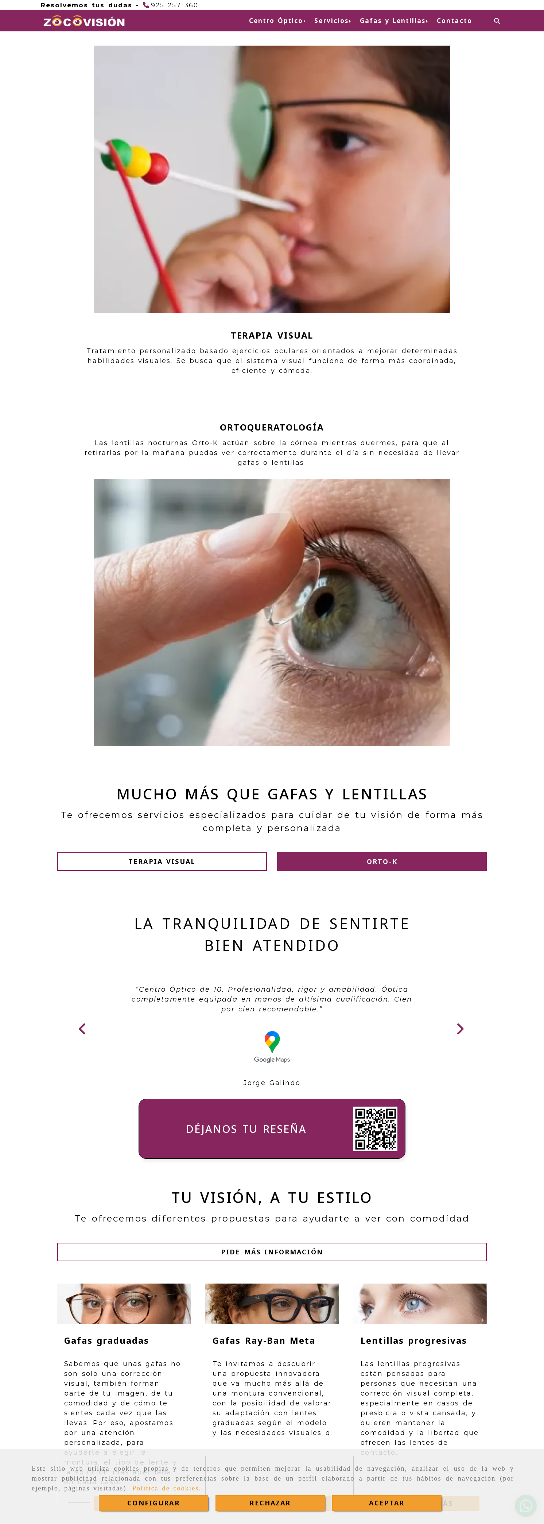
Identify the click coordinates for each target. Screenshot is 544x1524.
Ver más (138, 1047)
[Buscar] (497, 20)
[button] (163, 399)
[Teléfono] (170, 5)
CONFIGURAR (153, 1502)
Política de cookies (165, 1488)
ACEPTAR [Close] (386, 1502)
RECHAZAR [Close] (270, 1502)
